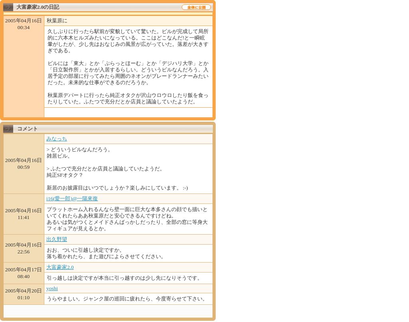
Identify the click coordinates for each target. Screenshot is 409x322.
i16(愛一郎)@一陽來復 (72, 198)
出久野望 (56, 239)
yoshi (52, 288)
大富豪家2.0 (60, 267)
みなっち (56, 139)
